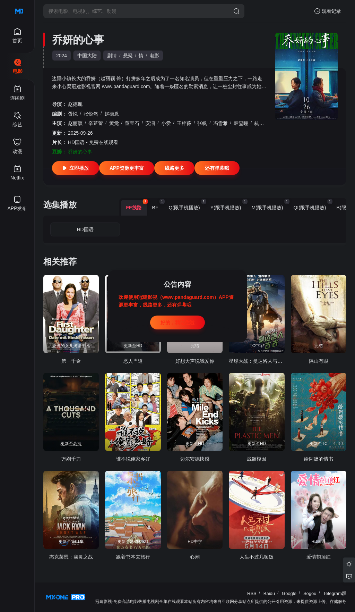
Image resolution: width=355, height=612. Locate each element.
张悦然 (91, 114)
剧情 (112, 55)
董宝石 (132, 123)
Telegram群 (334, 593)
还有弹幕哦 (217, 168)
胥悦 (73, 114)
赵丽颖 (75, 123)
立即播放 (75, 168)
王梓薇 (184, 123)
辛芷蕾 (95, 123)
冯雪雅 (220, 123)
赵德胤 (75, 104)
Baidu (269, 593)
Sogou (310, 593)
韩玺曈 (241, 123)
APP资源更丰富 (127, 168)
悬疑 (128, 55)
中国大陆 (87, 55)
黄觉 (114, 123)
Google (289, 593)
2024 (61, 55)
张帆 (202, 123)
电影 (154, 55)
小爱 (166, 123)
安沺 (150, 123)
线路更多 (174, 168)
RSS (252, 593)
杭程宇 (261, 123)
